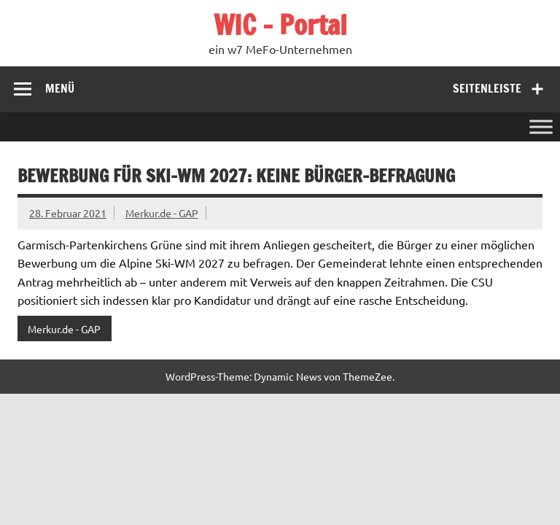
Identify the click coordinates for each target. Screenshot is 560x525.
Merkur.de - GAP (161, 212)
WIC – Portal (280, 25)
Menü (59, 88)
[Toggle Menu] (541, 126)
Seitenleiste (487, 88)
